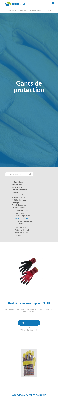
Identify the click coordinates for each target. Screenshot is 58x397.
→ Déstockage (17, 182)
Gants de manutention (25, 221)
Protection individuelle (20, 210)
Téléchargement (35, 10)
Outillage (15, 203)
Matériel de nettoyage (20, 197)
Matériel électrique (19, 200)
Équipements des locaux (21, 195)
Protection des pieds (22, 230)
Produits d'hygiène (19, 208)
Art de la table (17, 187)
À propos (22, 10)
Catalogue (11, 10)
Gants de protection (21, 218)
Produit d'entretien (19, 205)
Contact (47, 10)
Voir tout (20, 224)
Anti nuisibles (17, 185)
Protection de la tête (22, 227)
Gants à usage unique (22, 216)
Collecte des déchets (19, 190)
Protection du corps (22, 232)
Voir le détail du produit (28, 330)
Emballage (15, 192)
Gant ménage (19, 213)
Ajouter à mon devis (29, 323)
